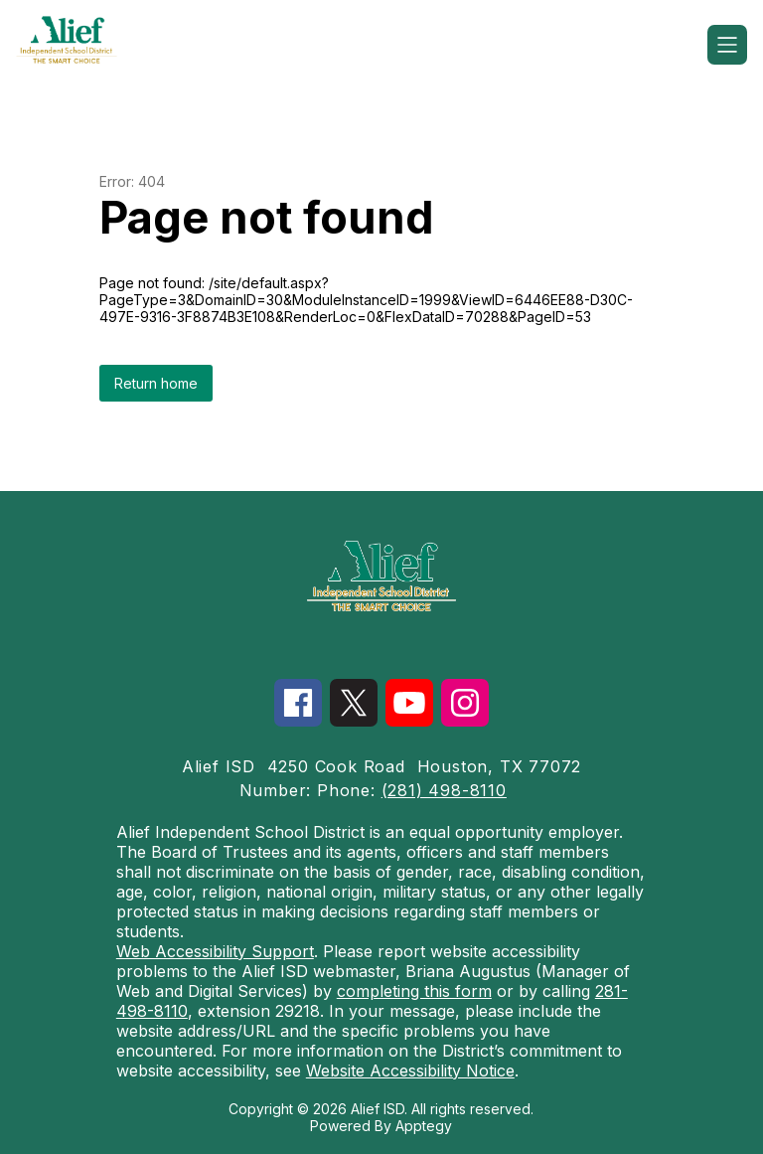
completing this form (414, 991)
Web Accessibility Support (215, 951)
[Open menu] (727, 45)
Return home (156, 383)
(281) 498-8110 (444, 790)
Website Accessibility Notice (410, 1070)
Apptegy (423, 1125)
